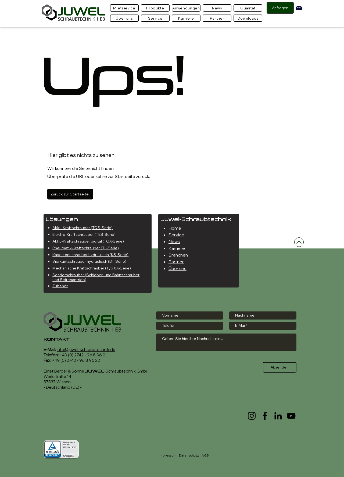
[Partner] (217, 18)
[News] (217, 8)
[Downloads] (248, 18)
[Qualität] (248, 8)
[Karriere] (186, 18)
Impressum (167, 455)
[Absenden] (279, 367)
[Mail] (298, 8)
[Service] (155, 18)
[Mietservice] (124, 8)
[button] (155, 8)
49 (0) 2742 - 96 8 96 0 (83, 354)
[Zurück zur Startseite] (70, 194)
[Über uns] (124, 18)
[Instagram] (251, 416)
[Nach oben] (299, 242)
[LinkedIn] (278, 416)
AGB (205, 455)
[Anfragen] (280, 8)
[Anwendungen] (186, 8)
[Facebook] (265, 416)
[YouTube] (291, 416)
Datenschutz (189, 455)
